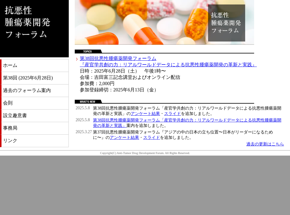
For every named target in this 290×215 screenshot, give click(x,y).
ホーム (10, 65)
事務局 (10, 127)
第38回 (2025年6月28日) (28, 77)
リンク (10, 140)
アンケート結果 (145, 113)
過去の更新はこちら (265, 144)
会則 (8, 102)
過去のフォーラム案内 (27, 90)
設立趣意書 (15, 115)
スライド (172, 113)
